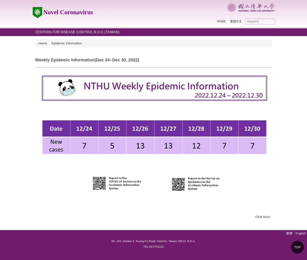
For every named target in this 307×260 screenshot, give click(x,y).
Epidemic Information (67, 43)
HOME (221, 21)
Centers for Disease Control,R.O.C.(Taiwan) (77, 32)
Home (42, 43)
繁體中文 (236, 21)
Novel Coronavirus (62, 12)
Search (271, 21)
